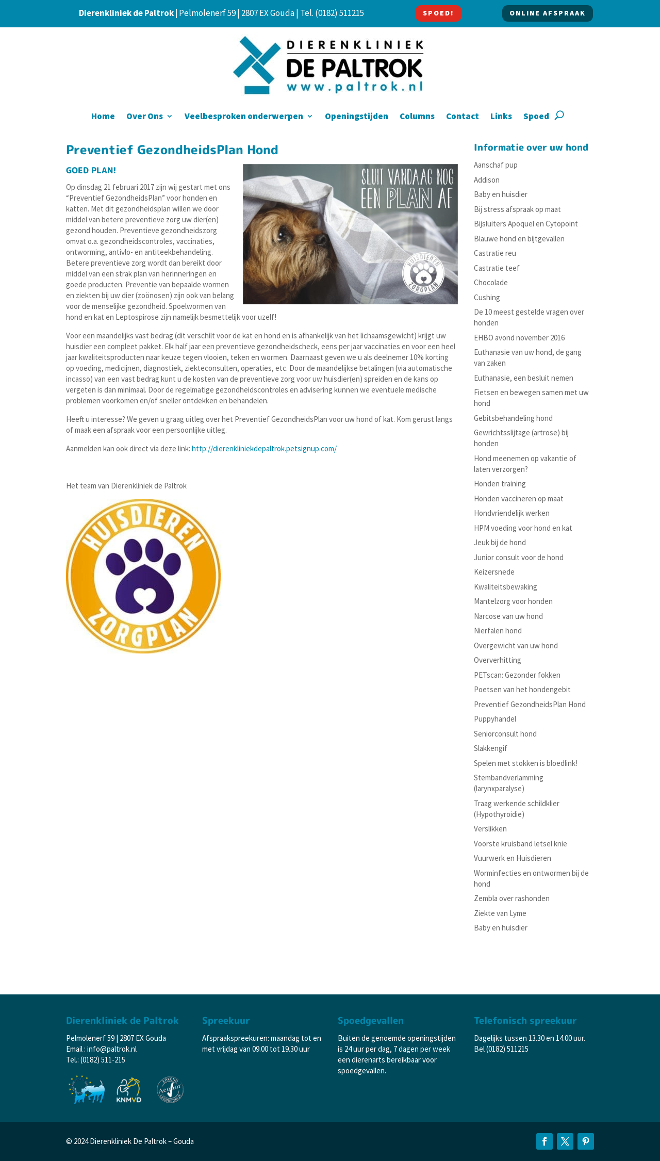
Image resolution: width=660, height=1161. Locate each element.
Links (501, 117)
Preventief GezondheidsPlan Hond (530, 704)
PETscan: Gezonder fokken (517, 675)
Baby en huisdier (500, 194)
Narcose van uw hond (508, 616)
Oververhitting (497, 660)
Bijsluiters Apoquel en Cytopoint (526, 223)
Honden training (500, 483)
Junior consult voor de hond (519, 557)
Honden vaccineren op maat (519, 498)
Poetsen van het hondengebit (522, 689)
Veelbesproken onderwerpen (244, 117)
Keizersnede (494, 572)
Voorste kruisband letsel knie (520, 843)
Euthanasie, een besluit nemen (523, 378)
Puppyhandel (495, 719)
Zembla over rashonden (512, 898)
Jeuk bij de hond (500, 542)
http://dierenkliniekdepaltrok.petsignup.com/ (264, 448)
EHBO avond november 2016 (519, 337)
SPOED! (438, 13)
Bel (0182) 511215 (501, 1049)
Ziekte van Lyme (500, 913)
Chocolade (491, 282)
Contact (462, 117)
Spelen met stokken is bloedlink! (526, 763)
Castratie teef (497, 268)
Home (103, 117)
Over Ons (144, 117)
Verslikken (490, 828)
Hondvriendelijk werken (512, 513)
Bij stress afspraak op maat (517, 209)
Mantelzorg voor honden (513, 601)
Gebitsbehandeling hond (513, 418)
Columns (417, 117)
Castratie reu (495, 253)
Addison (487, 180)
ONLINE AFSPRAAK (547, 13)
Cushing (487, 297)
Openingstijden (356, 117)
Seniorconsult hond (505, 734)
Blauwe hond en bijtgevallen (519, 238)
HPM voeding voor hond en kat (523, 528)
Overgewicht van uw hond (516, 645)
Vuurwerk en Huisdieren (512, 858)
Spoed (536, 117)
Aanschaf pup (496, 165)
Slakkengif (490, 748)
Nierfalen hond (498, 630)
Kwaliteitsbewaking (505, 587)
